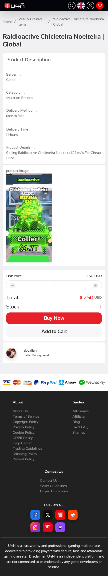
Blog (76, 422)
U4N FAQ (80, 427)
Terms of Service (26, 416)
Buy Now (54, 318)
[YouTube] (60, 515)
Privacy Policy (23, 427)
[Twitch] (60, 527)
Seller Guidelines (53, 486)
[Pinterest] (48, 527)
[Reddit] (73, 515)
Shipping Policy (25, 454)
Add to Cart (54, 331)
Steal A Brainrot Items (30, 21)
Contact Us (49, 480)
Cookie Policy (23, 432)
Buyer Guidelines (54, 491)
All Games (80, 411)
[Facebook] (35, 515)
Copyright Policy (25, 422)
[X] (48, 515)
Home (7, 22)
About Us (20, 411)
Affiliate (78, 416)
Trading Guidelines (27, 448)
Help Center (22, 443)
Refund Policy (23, 459)
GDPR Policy (23, 438)
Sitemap (78, 432)
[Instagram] (35, 527)
